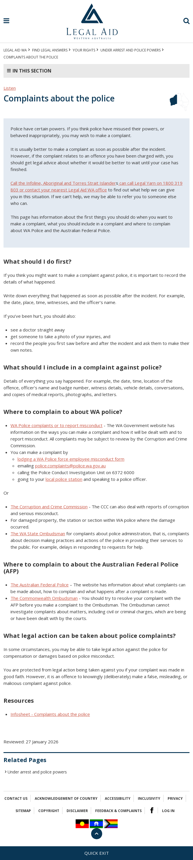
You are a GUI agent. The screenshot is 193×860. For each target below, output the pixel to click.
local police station (64, 479)
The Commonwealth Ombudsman (44, 598)
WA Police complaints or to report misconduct (56, 425)
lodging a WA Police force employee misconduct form (71, 459)
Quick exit (96, 853)
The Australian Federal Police (40, 585)
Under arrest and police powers (130, 50)
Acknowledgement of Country (66, 798)
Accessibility (118, 798)
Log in (168, 810)
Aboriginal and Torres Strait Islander (79, 183)
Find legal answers (49, 50)
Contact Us (15, 798)
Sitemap (23, 810)
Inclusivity (149, 798)
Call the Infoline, (27, 183)
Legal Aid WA (15, 50)
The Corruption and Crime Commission (49, 507)
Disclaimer (77, 810)
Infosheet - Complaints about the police (50, 714)
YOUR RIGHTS (84, 50)
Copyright (48, 810)
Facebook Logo (152, 810)
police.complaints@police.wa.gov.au (70, 466)
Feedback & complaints (118, 810)
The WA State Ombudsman (38, 533)
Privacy (175, 798)
